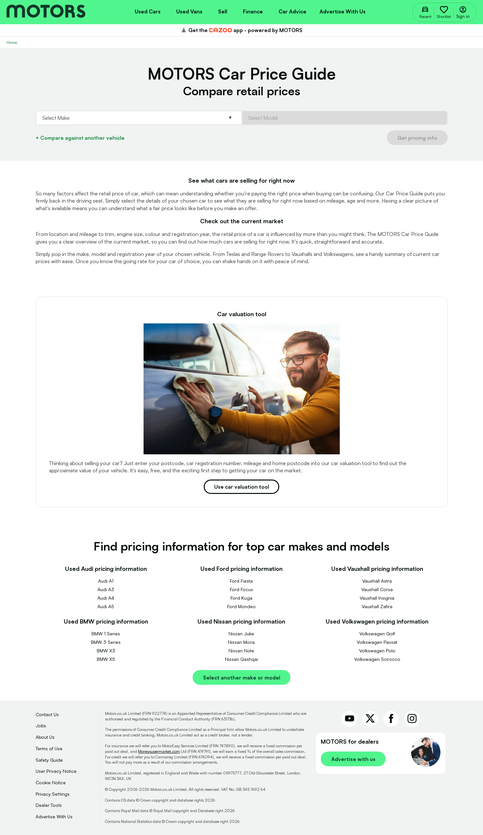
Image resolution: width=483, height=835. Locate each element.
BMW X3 (106, 650)
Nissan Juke (241, 633)
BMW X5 (106, 659)
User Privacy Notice (56, 771)
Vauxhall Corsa (377, 589)
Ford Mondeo (241, 606)
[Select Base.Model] (345, 118)
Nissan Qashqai (241, 659)
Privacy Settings (53, 794)
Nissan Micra (241, 642)
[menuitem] (147, 11)
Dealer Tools (49, 805)
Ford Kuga (241, 598)
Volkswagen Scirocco (377, 659)
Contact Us (47, 714)
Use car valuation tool (241, 486)
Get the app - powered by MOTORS (241, 30)
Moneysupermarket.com (159, 751)
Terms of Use (49, 748)
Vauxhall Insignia (377, 598)
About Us (45, 737)
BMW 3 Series (106, 642)
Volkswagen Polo (377, 650)
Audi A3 (105, 589)
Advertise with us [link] (353, 759)
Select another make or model (241, 677)
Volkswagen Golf (377, 633)
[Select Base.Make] (139, 118)
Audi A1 (105, 581)
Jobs (41, 725)
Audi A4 (105, 598)
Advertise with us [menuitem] (342, 11)
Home (12, 42)
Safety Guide (49, 760)
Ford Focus (241, 589)
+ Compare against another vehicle (80, 137)
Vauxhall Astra (377, 581)
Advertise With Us (54, 816)
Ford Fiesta (241, 581)
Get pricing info (417, 138)
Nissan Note (241, 650)
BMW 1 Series (106, 633)
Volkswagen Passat (377, 642)
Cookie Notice (51, 782)
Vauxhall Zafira (377, 606)
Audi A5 (105, 606)
